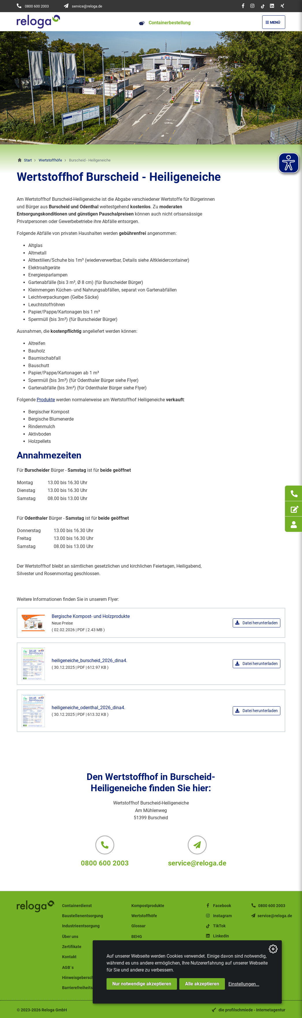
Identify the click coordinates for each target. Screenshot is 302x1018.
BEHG (136, 936)
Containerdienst (77, 905)
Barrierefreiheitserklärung (86, 987)
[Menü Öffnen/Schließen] (273, 22)
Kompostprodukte (147, 905)
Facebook (218, 905)
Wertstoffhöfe (50, 160)
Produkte (46, 399)
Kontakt (69, 956)
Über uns (70, 936)
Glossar (138, 926)
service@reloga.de (87, 6)
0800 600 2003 (37, 6)
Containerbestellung (165, 22)
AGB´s (68, 967)
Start (28, 160)
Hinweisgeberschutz (81, 977)
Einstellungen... (243, 984)
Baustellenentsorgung (82, 915)
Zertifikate (71, 946)
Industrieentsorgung (81, 926)
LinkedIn (217, 936)
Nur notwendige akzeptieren (141, 984)
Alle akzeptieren (202, 984)
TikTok (215, 926)
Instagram (218, 915)
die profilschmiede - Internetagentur (252, 1010)
